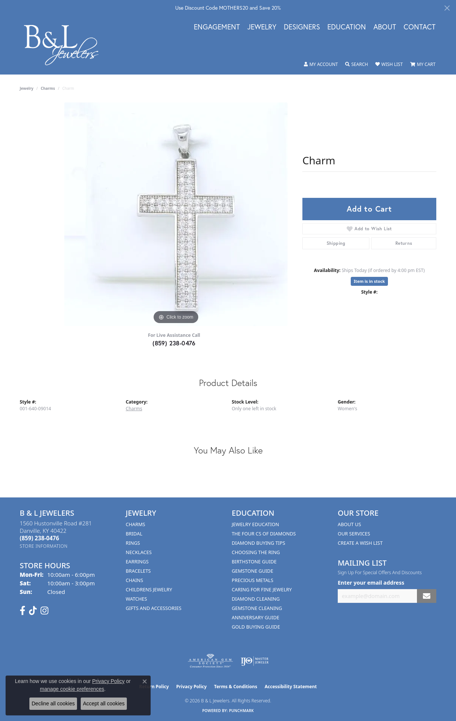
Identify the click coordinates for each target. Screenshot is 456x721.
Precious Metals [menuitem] (252, 580)
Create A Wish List (360, 543)
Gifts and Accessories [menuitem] (154, 608)
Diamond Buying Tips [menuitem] (258, 543)
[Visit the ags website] (210, 661)
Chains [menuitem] (134, 580)
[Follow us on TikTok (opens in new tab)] (33, 610)
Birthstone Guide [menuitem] (254, 561)
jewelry (26, 88)
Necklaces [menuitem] (139, 552)
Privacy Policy (191, 686)
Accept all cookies (104, 703)
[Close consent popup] (144, 681)
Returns (403, 243)
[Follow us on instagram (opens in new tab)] (44, 610)
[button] (321, 64)
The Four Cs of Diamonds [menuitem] (264, 533)
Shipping (336, 243)
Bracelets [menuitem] (138, 570)
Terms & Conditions (235, 686)
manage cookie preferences (72, 689)
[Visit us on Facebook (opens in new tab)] (22, 610)
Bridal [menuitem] (134, 533)
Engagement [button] (217, 27)
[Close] (447, 8)
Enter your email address (371, 582)
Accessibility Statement (290, 686)
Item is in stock (369, 281)
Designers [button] (302, 27)
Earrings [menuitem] (137, 561)
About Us (349, 524)
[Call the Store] (39, 538)
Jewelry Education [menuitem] (255, 524)
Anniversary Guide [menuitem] (255, 617)
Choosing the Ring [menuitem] (256, 552)
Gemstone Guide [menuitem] (252, 570)
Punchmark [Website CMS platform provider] (241, 710)
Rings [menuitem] (133, 543)
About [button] (384, 27)
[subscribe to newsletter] (426, 596)
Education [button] (346, 27)
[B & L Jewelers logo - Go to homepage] (65, 45)
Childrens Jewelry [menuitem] (149, 589)
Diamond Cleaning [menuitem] (256, 598)
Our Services (354, 533)
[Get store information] (44, 546)
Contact (420, 27)
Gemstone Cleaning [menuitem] (257, 608)
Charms (48, 88)
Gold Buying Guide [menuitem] (256, 626)
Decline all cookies (53, 703)
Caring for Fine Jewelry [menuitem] (262, 589)
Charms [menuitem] (135, 524)
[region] (176, 214)
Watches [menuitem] (136, 598)
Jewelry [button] (261, 27)
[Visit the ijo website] (255, 661)
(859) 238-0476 (174, 343)
